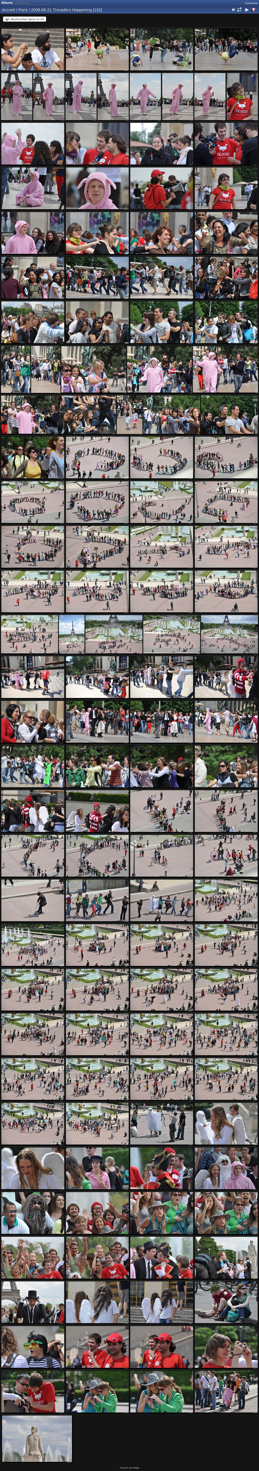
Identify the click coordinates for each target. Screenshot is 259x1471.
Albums (7, 2)
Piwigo (136, 1468)
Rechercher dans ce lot (27, 19)
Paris (23, 10)
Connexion (251, 3)
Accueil (8, 10)
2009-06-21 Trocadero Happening (61, 10)
